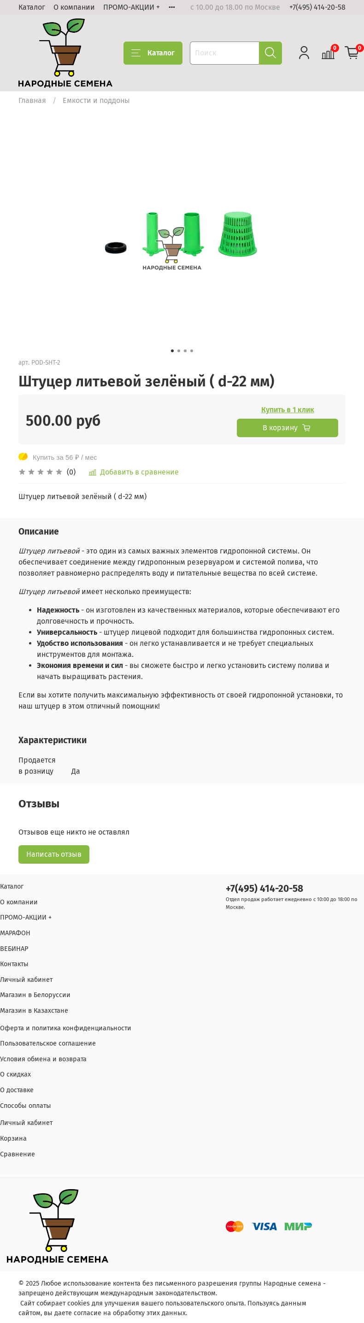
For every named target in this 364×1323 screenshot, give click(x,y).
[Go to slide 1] (172, 350)
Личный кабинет (26, 980)
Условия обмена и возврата (43, 1059)
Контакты (14, 964)
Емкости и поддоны (96, 100)
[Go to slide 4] (191, 350)
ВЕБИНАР (14, 949)
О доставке (17, 1090)
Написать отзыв (54, 854)
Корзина (13, 1139)
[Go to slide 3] (185, 350)
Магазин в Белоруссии (35, 995)
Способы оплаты (25, 1106)
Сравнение (17, 1154)
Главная (32, 100)
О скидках (15, 1074)
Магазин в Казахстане (34, 1011)
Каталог (31, 7)
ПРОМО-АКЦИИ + (131, 7)
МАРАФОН (15, 933)
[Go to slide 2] (178, 350)
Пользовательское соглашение (48, 1043)
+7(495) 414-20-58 (317, 7)
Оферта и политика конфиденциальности (65, 1028)
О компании (74, 7)
